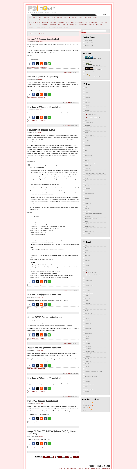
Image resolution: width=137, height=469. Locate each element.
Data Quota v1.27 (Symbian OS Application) (44, 107)
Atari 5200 (53, 17)
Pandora (107, 22)
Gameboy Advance (86, 19)
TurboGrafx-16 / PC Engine (96, 26)
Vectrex (106, 26)
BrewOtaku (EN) (88, 61)
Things (86, 26)
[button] (29, 63)
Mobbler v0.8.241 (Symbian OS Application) (44, 348)
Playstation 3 (53, 24)
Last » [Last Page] (76, 456)
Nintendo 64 (53, 22)
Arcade (40, 17)
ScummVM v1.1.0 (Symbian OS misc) (41, 130)
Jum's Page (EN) (88, 40)
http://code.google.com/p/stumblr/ (36, 97)
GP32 (52, 20)
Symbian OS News (88, 402)
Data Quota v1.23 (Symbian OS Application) (44, 378)
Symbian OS (80, 26)
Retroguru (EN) (92, 76)
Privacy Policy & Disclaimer (52, 14)
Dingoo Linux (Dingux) (34, 19)
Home (60, 468)
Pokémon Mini (32, 26)
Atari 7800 (59, 17)
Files (34, 14)
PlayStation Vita (83, 24)
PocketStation (99, 24)
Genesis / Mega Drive (34, 20)
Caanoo (81, 17)
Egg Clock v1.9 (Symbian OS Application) (43, 39)
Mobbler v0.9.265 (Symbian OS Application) (44, 317)
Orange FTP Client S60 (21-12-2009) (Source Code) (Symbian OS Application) (51, 432)
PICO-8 (30, 24)
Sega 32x (40, 26)
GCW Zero (101, 19)
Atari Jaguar (67, 17)
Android (35, 17)
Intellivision (65, 20)
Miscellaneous (90, 20)
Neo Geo (98, 20)
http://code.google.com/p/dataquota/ (37, 120)
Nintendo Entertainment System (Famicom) (76, 22)
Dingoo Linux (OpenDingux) (48, 19)
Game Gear (77, 19)
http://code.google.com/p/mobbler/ (37, 338)
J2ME (75, 20)
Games (85, 407)
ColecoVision (88, 17)
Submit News (41, 14)
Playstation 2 (45, 24)
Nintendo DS (61, 22)
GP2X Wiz (47, 20)
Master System (81, 20)
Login (104, 14)
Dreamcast (59, 19)
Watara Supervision (41, 27)
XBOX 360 (66, 27)
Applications (86, 410)
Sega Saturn (52, 26)
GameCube (94, 19)
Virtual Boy (32, 27)
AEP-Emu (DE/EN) (93, 58)
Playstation (36, 24)
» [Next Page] (73, 456)
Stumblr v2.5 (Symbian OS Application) (42, 77)
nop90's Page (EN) (89, 42)
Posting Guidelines (76, 14)
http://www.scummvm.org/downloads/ (37, 285)
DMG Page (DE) (92, 65)
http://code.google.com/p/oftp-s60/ (37, 447)
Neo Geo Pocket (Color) (34, 22)
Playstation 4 (61, 24)
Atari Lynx (74, 17)
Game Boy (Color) (68, 19)
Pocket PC (91, 24)
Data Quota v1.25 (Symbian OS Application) (44, 294)
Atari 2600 (46, 17)
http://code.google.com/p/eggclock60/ (37, 67)
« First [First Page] (45, 456)
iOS (71, 20)
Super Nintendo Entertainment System (66, 26)
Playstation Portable (72, 24)
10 (66, 456)
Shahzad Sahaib (67, 72)
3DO (30, 17)
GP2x (42, 20)
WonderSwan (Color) (57, 27)
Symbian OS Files (87, 405)
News (29, 14)
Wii (49, 27)
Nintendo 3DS (45, 22)
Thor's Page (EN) (89, 45)
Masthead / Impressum (64, 14)
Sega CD (45, 26)
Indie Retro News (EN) (94, 69)
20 (68, 456)
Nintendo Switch (93, 22)
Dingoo (95, 17)
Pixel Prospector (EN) (89, 71)
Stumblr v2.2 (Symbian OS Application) (42, 401)
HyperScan (57, 20)
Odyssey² (101, 22)
